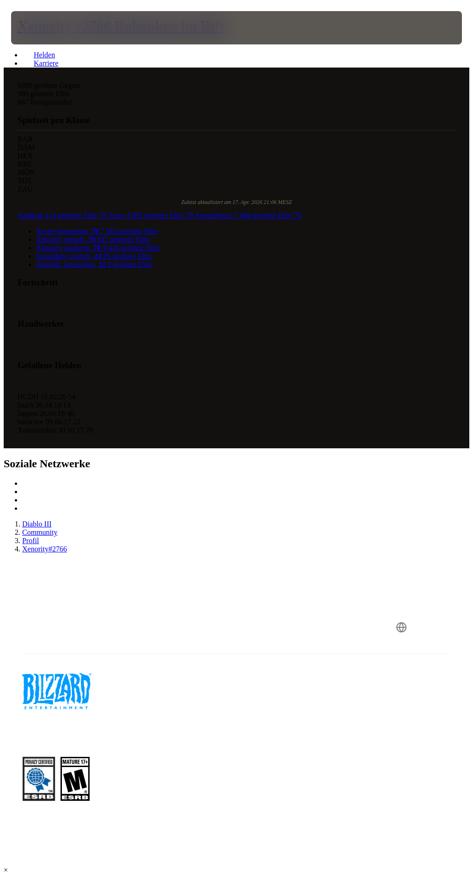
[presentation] (39, 27)
